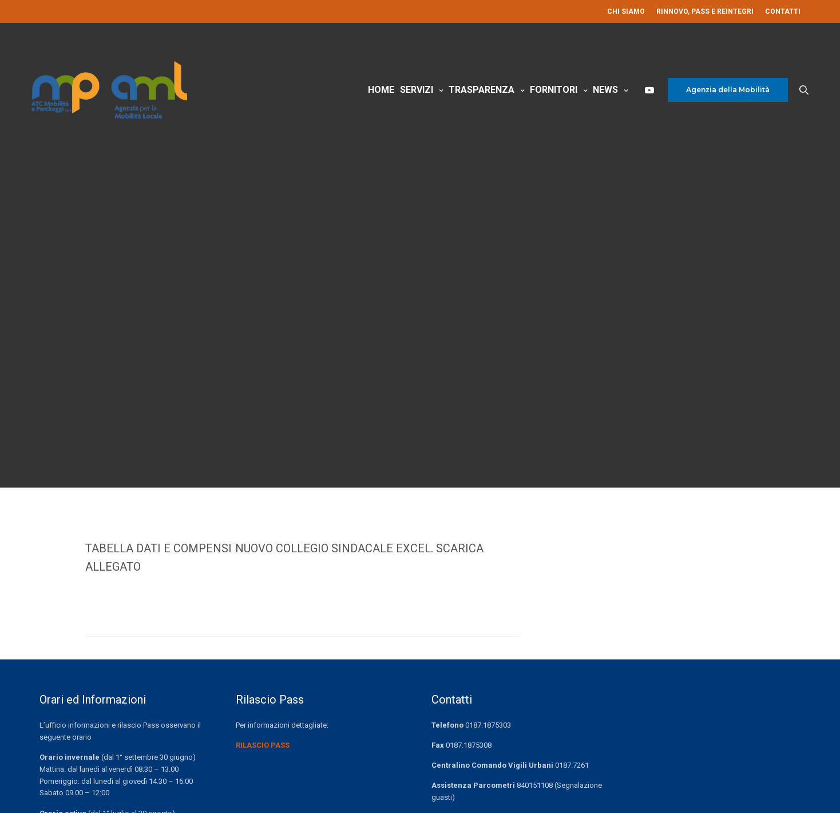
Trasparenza (481, 102)
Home (381, 102)
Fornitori (553, 102)
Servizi (416, 102)
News (605, 102)
